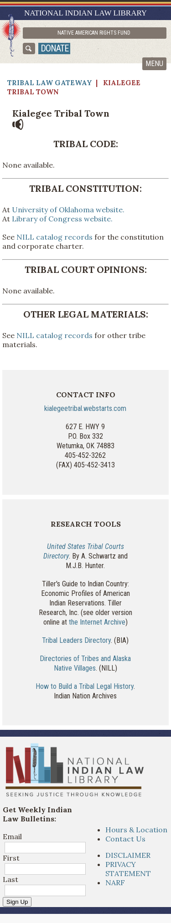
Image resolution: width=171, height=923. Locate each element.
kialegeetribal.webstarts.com (85, 408)
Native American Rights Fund (93, 33)
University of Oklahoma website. (68, 209)
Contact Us (125, 838)
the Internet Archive (97, 622)
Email (12, 836)
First (11, 857)
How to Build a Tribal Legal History (85, 686)
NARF (115, 882)
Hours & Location (136, 829)
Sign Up (17, 901)
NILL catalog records (54, 236)
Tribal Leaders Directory (76, 640)
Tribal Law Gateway (49, 82)
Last (10, 879)
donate (54, 48)
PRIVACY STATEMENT (128, 869)
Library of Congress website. (62, 218)
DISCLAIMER (127, 855)
